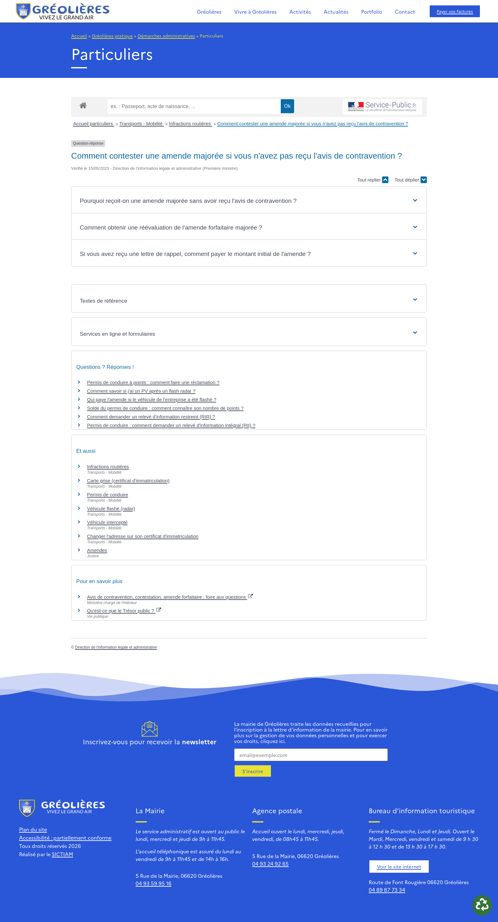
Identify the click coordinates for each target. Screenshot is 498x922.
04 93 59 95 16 (154, 883)
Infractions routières (190, 123)
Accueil (79, 35)
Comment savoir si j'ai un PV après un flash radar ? (141, 391)
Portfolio (371, 11)
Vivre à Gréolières (255, 11)
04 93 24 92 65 (270, 863)
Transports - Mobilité (141, 123)
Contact (405, 11)
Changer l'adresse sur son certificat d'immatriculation (143, 536)
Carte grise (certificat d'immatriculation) (128, 480)
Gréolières (209, 11)
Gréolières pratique (112, 35)
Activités (300, 11)
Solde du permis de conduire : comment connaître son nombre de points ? (165, 408)
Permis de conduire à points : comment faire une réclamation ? (153, 382)
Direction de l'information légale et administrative (116, 647)
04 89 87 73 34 (387, 889)
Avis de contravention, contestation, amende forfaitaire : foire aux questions (170, 597)
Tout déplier (410, 179)
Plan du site (33, 829)
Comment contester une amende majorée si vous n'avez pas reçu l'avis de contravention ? (312, 123)
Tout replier (372, 179)
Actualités (336, 11)
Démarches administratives (166, 35)
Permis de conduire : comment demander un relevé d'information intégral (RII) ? (171, 425)
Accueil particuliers (93, 123)
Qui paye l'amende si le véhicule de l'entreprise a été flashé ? (151, 399)
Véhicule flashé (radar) (111, 508)
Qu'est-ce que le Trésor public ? (124, 610)
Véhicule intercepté (107, 522)
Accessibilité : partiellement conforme (65, 837)
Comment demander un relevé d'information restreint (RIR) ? (151, 416)
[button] (249, 201)
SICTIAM (62, 853)
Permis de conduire (107, 494)
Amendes (97, 550)
